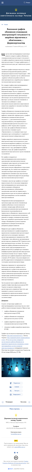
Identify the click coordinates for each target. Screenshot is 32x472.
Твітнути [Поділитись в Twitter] (16, 390)
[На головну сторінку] (16, 12)
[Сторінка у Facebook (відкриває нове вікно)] (15, 453)
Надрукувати (16, 394)
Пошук (28, 2)
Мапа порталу (15, 409)
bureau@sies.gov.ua (16, 434)
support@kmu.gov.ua (19, 447)
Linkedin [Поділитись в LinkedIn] (17, 387)
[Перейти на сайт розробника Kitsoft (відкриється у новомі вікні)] (10, 468)
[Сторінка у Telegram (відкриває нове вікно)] (17, 453)
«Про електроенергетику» (15, 335)
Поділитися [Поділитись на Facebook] (17, 383)
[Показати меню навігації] (2, 3)
